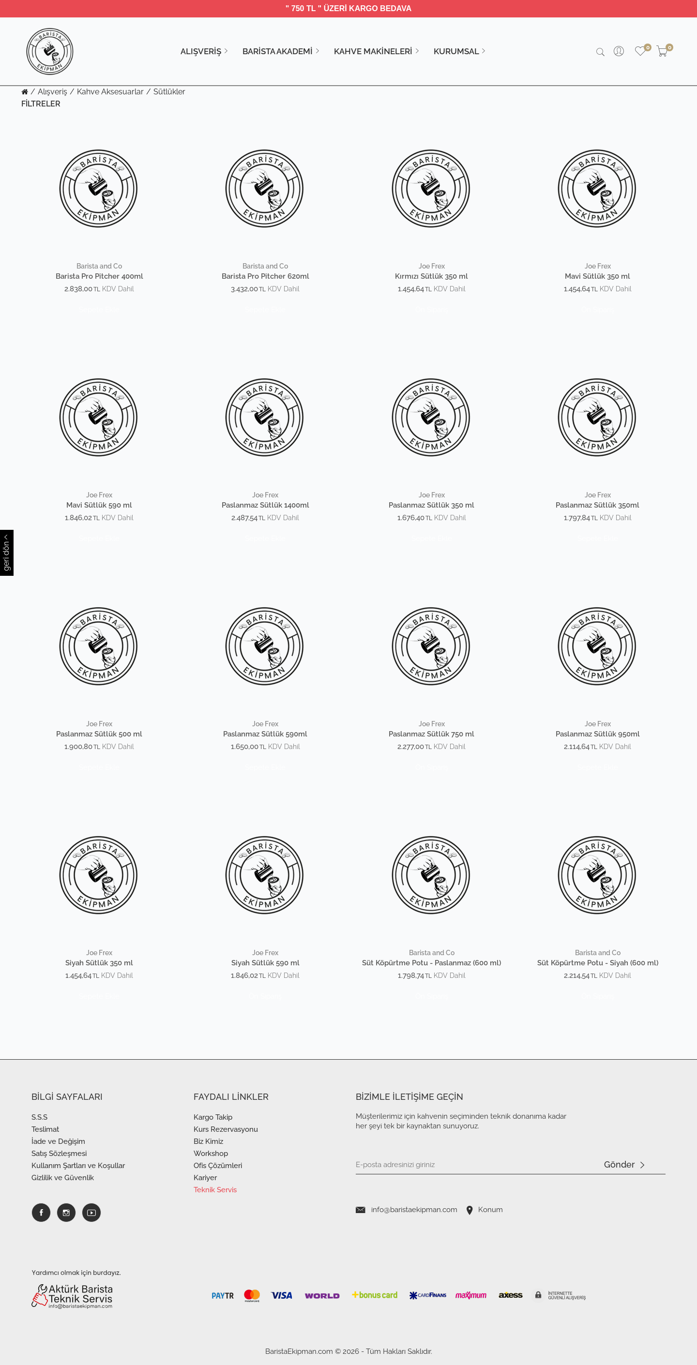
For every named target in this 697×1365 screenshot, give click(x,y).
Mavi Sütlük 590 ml (99, 505)
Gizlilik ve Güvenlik (62, 1177)
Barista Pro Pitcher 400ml (99, 276)
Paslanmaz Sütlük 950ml (597, 734)
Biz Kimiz (208, 1141)
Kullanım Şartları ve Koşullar (78, 1165)
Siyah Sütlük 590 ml (265, 963)
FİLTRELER (41, 103)
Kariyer (205, 1177)
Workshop (211, 1153)
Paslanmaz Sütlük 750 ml (431, 734)
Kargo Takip (213, 1117)
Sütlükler (169, 91)
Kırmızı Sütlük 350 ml (431, 276)
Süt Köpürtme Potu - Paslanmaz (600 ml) (431, 963)
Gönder (624, 1165)
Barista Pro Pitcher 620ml (265, 276)
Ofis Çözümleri (218, 1165)
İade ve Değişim (58, 1141)
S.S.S (39, 1117)
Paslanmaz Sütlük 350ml (597, 505)
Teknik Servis (215, 1189)
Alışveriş (52, 91)
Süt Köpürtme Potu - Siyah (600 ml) (597, 963)
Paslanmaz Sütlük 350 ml (431, 505)
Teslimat (45, 1129)
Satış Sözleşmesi (59, 1153)
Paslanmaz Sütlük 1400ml (265, 505)
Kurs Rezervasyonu (226, 1129)
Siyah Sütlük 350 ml (99, 963)
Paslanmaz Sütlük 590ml (265, 734)
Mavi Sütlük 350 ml (597, 276)
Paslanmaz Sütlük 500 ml (99, 734)
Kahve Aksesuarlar (110, 91)
